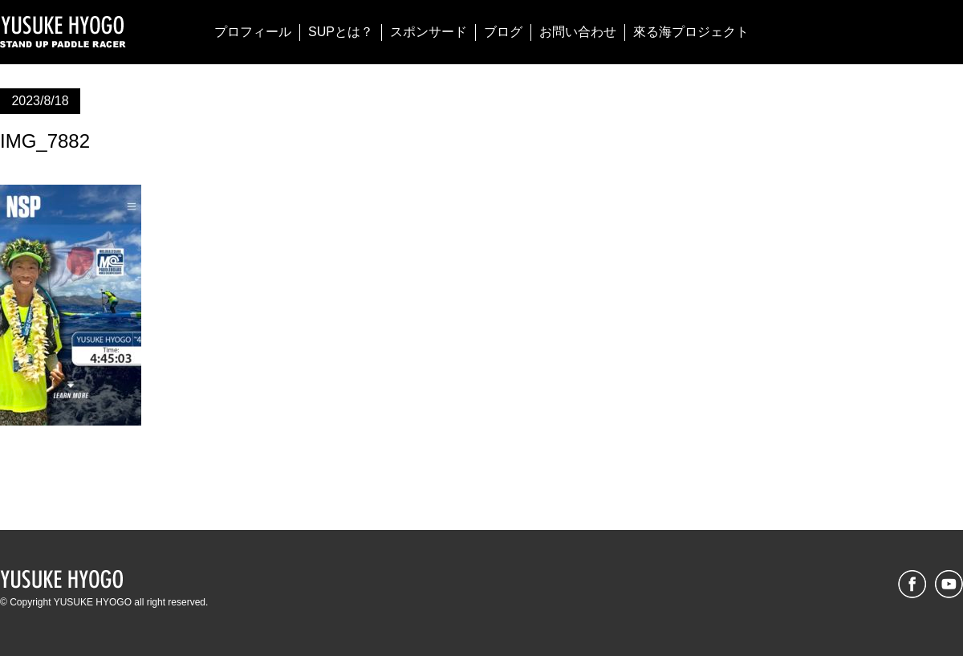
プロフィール (252, 32)
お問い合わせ (577, 32)
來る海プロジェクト (691, 32)
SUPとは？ (340, 32)
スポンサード (428, 32)
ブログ (503, 32)
